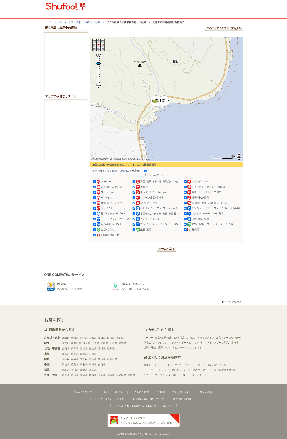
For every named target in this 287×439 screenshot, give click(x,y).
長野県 (74, 348)
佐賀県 (74, 375)
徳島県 (65, 369)
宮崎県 (111, 375)
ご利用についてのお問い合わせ (174, 392)
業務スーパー (151, 365)
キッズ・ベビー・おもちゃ (184, 342)
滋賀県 (92, 359)
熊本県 (92, 375)
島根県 (92, 364)
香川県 (74, 369)
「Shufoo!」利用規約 (111, 392)
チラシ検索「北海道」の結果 (84, 22)
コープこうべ (162, 375)
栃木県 (113, 343)
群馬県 (122, 343)
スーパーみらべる (207, 365)
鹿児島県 (121, 375)
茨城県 (104, 343)
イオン (222, 365)
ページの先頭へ (232, 301)
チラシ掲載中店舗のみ (117, 170)
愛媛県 (83, 369)
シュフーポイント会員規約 (109, 399)
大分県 (101, 375)
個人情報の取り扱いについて (148, 399)
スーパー (148, 337)
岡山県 (65, 364)
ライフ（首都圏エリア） (222, 370)
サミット (148, 375)
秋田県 (101, 337)
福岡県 (65, 375)
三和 (182, 375)
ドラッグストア (205, 337)
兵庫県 (74, 359)
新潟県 (83, 348)
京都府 (83, 359)
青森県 (74, 337)
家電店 (147, 342)
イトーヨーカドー (153, 370)
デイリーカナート (197, 375)
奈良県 (101, 359)
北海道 (65, 337)
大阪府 (65, 359)
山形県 (111, 337)
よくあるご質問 (140, 392)
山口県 (101, 364)
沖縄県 (131, 375)
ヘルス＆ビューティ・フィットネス (184, 347)
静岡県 (74, 353)
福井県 (111, 348)
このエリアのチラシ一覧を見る (224, 28)
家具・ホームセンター (228, 337)
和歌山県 (112, 359)
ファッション (160, 342)
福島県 (120, 337)
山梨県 (65, 348)
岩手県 (83, 337)
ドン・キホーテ (168, 365)
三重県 (92, 353)
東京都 (65, 343)
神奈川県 (76, 343)
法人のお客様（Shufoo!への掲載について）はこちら (143, 405)
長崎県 (83, 375)
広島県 (74, 364)
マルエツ (176, 370)
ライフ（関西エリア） (195, 370)
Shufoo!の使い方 (82, 392)
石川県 (101, 348)
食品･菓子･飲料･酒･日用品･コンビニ (175, 337)
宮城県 (92, 337)
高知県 (92, 369)
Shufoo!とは (206, 392)
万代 (167, 370)
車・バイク (206, 342)
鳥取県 (83, 364)
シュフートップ (52, 22)
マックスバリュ (187, 365)
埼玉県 (86, 343)
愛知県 (65, 353)
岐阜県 (83, 353)
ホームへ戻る (167, 248)
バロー (175, 375)
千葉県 (95, 343)
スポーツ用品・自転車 (226, 342)
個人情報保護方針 (183, 399)
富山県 (92, 348)
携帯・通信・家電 (153, 347)
